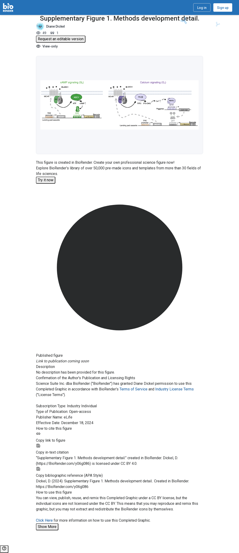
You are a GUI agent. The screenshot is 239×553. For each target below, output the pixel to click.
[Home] (8, 7)
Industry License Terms (174, 389)
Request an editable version (61, 39)
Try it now (45, 180)
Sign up (222, 8)
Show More (47, 526)
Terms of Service (134, 389)
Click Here (44, 520)
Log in (202, 8)
